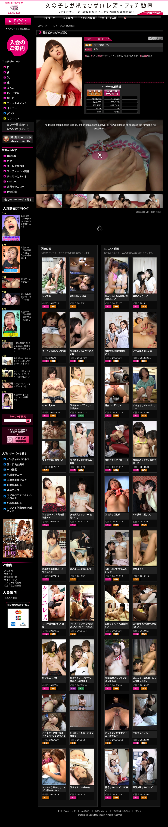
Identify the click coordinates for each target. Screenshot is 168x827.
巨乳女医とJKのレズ (143, 787)
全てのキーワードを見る (18, 199)
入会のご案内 (10, 598)
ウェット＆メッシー (18, 103)
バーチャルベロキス (18, 459)
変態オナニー (139, 569)
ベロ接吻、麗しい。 (142, 514)
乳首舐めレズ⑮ (49, 678)
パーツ (99, 45)
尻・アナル (13, 92)
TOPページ (41, 26)
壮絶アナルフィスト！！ (116, 460)
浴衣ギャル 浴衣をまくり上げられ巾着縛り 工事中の (22, 361)
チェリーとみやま (17, 176)
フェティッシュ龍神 (18, 171)
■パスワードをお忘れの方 (18, 29)
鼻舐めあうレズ (140, 296)
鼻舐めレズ (13, 490)
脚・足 (10, 98)
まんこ (10, 87)
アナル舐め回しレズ (142, 351)
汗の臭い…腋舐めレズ (80, 569)
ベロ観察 (12, 469)
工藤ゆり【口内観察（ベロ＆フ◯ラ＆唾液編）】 (26, 252)
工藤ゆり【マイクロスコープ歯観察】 (22, 397)
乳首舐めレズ (14, 503)
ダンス (10, 113)
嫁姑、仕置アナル (113, 405)
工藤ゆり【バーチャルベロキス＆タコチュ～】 (26, 221)
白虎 (9, 161)
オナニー (12, 108)
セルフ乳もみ (48, 405)
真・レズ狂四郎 (15, 166)
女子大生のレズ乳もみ (52, 460)
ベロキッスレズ (140, 733)
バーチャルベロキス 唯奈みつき (22, 385)
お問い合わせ (101, 811)
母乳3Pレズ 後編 (78, 296)
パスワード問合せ (12, 582)
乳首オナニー (14, 474)
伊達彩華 (12, 191)
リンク (138, 811)
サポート (8, 574)
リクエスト (13, 118)
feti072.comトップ (67, 811)
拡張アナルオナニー (26, 280)
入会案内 (8, 571)
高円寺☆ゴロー (15, 186)
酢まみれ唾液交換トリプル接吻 (26, 297)
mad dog (12, 181)
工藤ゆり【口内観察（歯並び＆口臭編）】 (26, 315)
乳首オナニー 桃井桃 (80, 787)
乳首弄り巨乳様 (112, 514)
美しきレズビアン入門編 (54, 351)
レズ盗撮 (46, 296)
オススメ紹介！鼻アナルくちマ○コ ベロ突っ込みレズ (22, 374)
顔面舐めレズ (14, 485)
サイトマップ (10, 580)
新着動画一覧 (10, 577)
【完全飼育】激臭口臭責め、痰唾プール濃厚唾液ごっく (22, 347)
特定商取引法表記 (12, 585)
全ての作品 (18, 124)
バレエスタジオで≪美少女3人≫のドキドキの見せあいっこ (81, 627)
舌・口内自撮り (15, 464)
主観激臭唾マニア (17, 479)
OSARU (11, 156)
